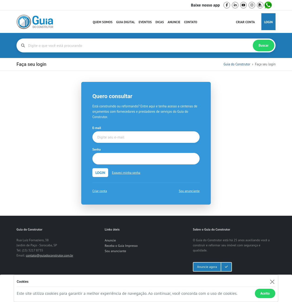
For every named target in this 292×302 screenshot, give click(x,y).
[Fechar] (272, 282)
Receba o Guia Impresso (121, 246)
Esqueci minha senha (126, 172)
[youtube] (243, 5)
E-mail (96, 128)
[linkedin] (235, 5)
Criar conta (99, 191)
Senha (96, 149)
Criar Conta (245, 22)
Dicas (160, 22)
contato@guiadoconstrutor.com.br (49, 255)
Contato (190, 22)
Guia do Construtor (237, 64)
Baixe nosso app (205, 5)
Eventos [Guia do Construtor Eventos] (145, 22)
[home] (34, 21)
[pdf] (260, 5)
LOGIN (100, 172)
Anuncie (174, 22)
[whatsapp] (268, 5)
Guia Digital (125, 22)
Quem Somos (103, 22)
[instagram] (252, 5)
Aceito (265, 293)
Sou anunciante (189, 191)
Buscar (264, 45)
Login (268, 22)
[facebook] (227, 5)
